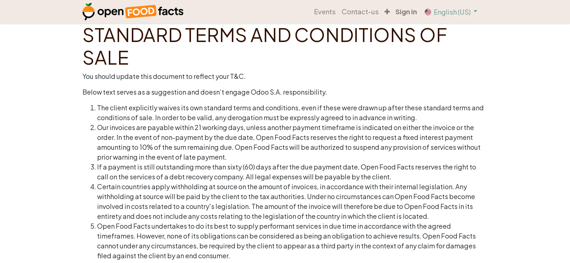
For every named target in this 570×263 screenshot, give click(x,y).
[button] (387, 12)
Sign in (406, 11)
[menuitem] (324, 12)
